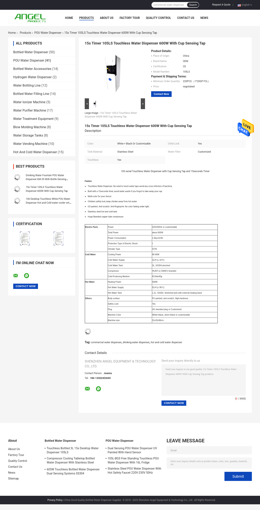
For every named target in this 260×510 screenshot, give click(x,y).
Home (69, 18)
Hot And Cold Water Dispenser (35, 152)
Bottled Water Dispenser (30, 52)
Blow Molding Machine (29, 127)
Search (193, 4)
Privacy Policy (54, 500)
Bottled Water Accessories (32, 69)
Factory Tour (130, 18)
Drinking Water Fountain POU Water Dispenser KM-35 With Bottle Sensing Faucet (46, 179)
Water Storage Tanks (28, 135)
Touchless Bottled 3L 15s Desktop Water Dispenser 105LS (73, 450)
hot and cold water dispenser (166, 342)
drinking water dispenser (136, 342)
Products (86, 18)
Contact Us (185, 18)
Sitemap (13, 478)
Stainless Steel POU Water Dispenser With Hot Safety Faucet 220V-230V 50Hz (134, 470)
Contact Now (161, 93)
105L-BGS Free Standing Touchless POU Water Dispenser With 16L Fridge (133, 460)
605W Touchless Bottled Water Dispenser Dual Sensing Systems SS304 (73, 471)
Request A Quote (221, 4)
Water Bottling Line (27, 85)
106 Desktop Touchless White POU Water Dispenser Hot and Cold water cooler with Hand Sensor (48, 202)
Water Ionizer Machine (29, 102)
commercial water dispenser (106, 342)
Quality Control (158, 18)
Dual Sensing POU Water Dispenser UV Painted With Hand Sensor (132, 450)
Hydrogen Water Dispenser (32, 77)
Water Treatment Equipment (33, 119)
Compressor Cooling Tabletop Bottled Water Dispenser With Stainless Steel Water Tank (71, 461)
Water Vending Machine (30, 144)
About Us (107, 18)
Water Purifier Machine (29, 110)
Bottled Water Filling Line (31, 94)
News (204, 18)
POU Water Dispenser (47, 32)
